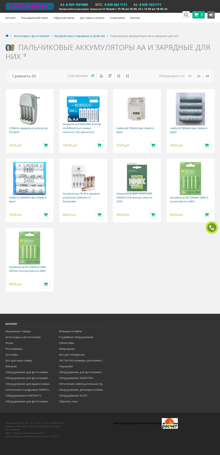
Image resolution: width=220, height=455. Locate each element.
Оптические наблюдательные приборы (83, 384)
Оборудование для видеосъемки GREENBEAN (29, 384)
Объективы (66, 343)
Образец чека (68, 401)
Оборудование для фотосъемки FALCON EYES (29, 372)
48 (207, 76)
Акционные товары (18, 331)
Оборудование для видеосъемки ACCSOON (83, 389)
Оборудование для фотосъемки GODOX (83, 372)
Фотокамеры (13, 348)
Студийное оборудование (76, 337)
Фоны (9, 343)
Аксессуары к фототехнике (23, 337)
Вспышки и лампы (70, 331)
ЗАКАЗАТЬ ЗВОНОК (213, 227)
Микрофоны (67, 348)
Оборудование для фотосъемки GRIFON (29, 378)
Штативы (11, 354)
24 (198, 76)
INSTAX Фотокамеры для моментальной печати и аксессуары (83, 360)
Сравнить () (24, 76)
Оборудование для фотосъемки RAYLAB (29, 401)
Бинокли (11, 366)
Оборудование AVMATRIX (76, 378)
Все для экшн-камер (18, 360)
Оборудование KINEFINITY (23, 395)
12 (190, 76)
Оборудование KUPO (73, 395)
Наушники (66, 366)
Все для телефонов (72, 354)
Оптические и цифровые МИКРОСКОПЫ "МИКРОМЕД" (29, 389)
